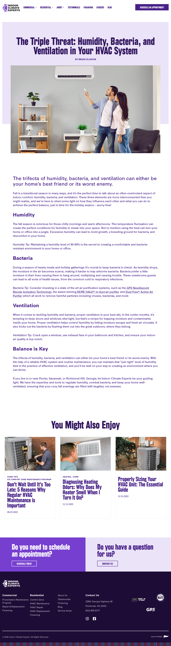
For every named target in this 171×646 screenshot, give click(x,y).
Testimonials (74, 7)
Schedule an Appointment (152, 7)
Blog (110, 7)
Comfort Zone (37, 599)
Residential (46, 7)
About (60, 7)
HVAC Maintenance (39, 603)
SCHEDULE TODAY (24, 563)
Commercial (30, 7)
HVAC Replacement (40, 611)
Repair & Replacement (13, 606)
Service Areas (65, 610)
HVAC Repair (36, 607)
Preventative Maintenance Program (15, 601)
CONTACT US (107, 563)
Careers (100, 7)
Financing (88, 7)
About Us (62, 595)
